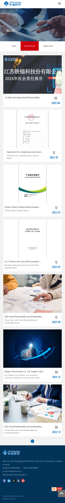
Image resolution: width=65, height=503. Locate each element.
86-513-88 (9, 468)
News (14, 46)
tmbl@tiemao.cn (15, 471)
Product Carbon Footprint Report (16, 211)
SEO (20, 496)
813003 (17, 468)
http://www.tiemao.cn (18, 475)
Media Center (48, 46)
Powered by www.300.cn (10, 496)
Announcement (29, 46)
